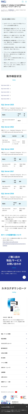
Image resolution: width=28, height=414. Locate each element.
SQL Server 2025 (5, 85)
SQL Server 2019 (5, 92)
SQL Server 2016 (5, 98)
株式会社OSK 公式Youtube (7, 392)
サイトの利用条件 (7, 411)
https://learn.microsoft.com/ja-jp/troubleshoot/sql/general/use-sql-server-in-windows (14, 243)
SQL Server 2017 (5, 95)
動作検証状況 (11, 10)
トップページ (4, 10)
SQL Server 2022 (5, 88)
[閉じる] (26, 406)
